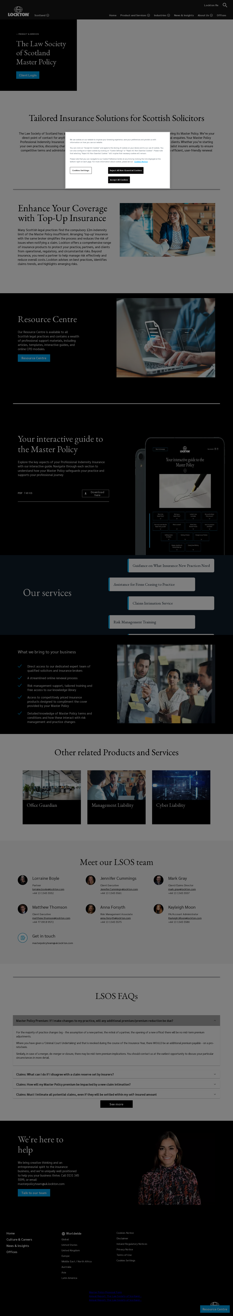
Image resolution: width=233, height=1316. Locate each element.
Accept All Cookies (119, 180)
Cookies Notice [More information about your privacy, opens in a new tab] (141, 161)
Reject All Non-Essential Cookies (126, 170)
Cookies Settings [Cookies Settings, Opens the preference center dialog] (80, 170)
